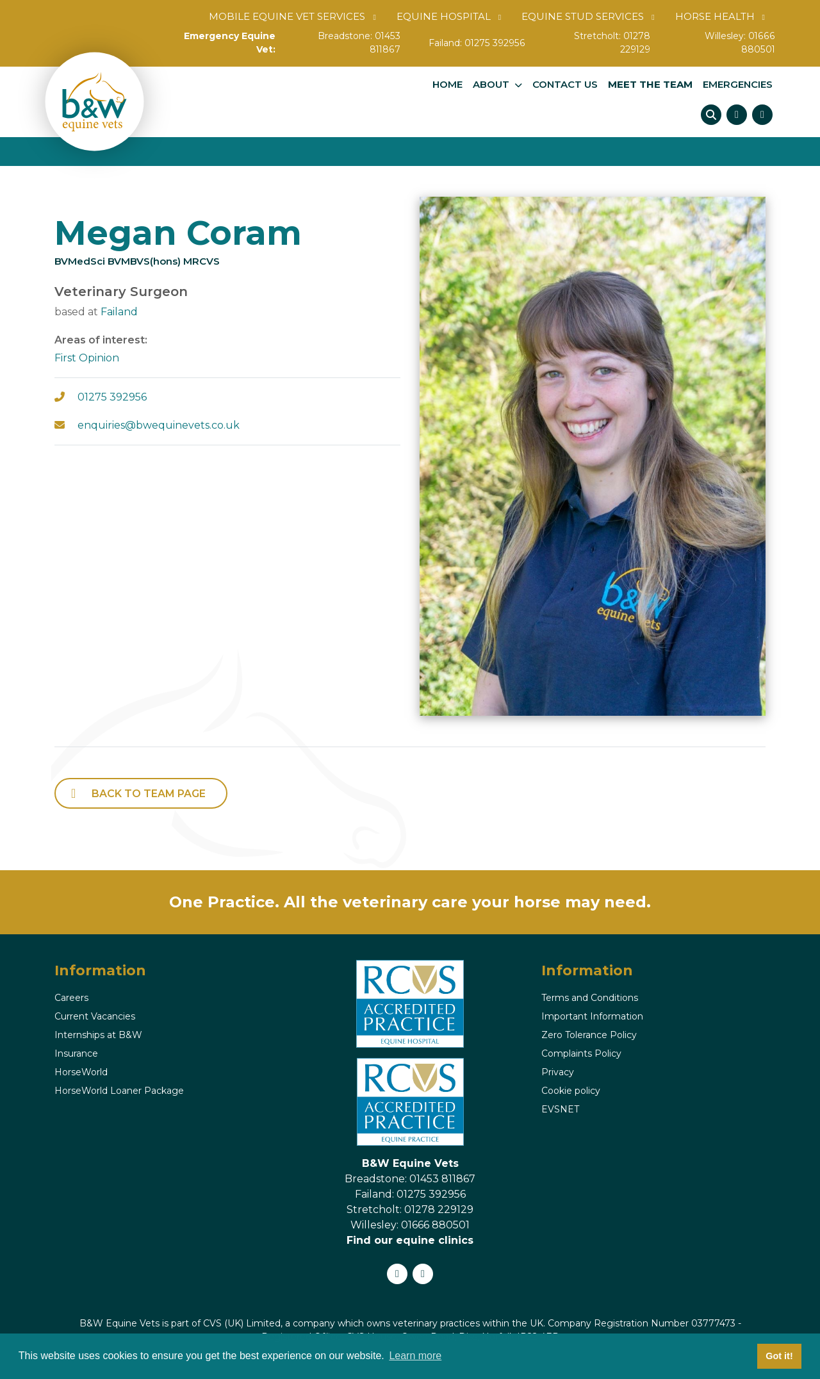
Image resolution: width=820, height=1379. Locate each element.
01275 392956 (494, 43)
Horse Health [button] (715, 16)
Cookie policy (570, 1090)
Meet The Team (650, 84)
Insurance (76, 1053)
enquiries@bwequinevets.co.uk (159, 425)
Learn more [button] (415, 1355)
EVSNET (560, 1109)
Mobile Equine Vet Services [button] (287, 16)
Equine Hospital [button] (444, 16)
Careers (71, 997)
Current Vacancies (94, 1016)
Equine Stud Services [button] (582, 16)
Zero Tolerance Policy (589, 1035)
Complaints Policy (581, 1053)
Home (447, 84)
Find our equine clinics (410, 1240)
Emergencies (738, 84)
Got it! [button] (779, 1356)
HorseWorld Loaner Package (119, 1090)
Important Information (592, 1016)
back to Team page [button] (149, 794)
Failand (119, 312)
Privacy (557, 1072)
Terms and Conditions (589, 997)
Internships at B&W (98, 1035)
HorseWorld (81, 1072)
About (491, 84)
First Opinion (86, 358)
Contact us (565, 84)
